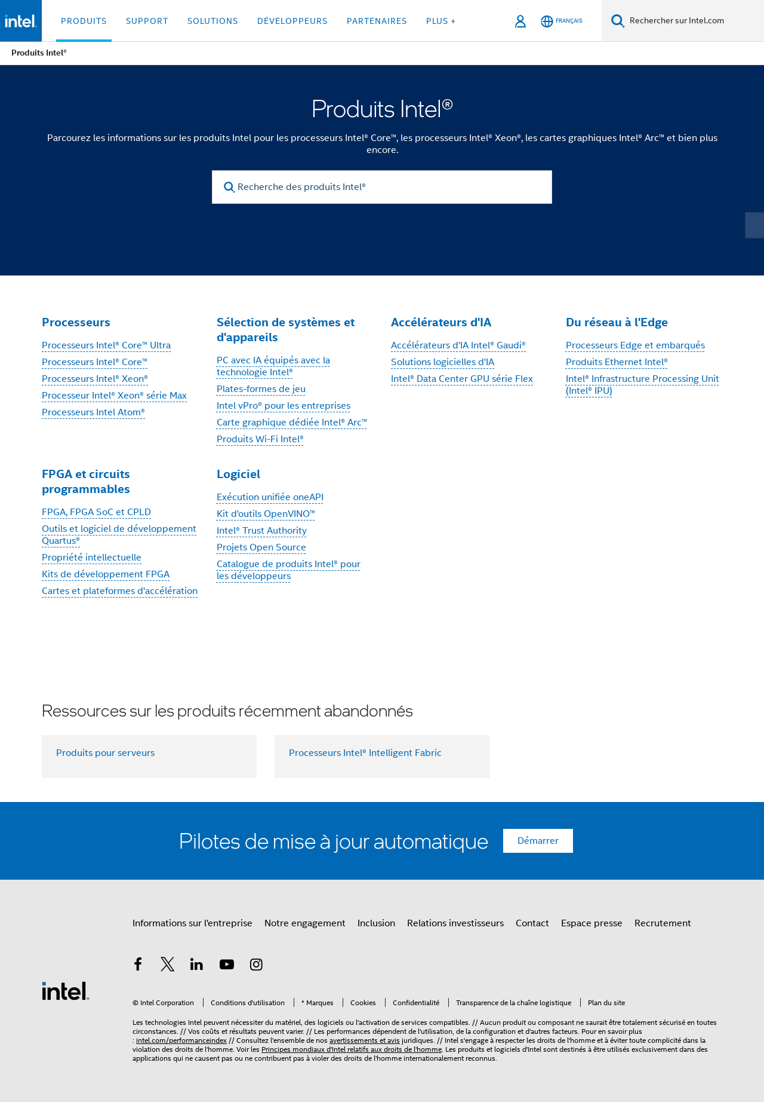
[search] (229, 187)
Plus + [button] (441, 21)
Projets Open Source (261, 547)
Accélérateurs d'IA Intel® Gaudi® (458, 345)
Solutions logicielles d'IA (442, 362)
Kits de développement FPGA (106, 574)
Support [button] (147, 21)
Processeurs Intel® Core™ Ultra (106, 345)
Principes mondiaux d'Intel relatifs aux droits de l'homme (351, 1049)
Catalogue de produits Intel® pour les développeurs (289, 570)
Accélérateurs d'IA (441, 322)
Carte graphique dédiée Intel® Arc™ (292, 422)
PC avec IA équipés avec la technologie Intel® (273, 366)
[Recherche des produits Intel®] (382, 187)
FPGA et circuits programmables (86, 481)
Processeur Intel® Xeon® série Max (114, 396)
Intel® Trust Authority (262, 531)
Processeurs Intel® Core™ (94, 362)
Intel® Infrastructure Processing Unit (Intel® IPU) (642, 385)
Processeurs (76, 322)
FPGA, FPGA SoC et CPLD (96, 512)
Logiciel (238, 474)
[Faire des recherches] (618, 20)
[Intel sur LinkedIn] (197, 966)
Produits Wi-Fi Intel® (260, 439)
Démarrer (538, 841)
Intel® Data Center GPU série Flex (462, 379)
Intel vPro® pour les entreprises (283, 406)
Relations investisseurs (455, 923)
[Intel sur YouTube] (227, 966)
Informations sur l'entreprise (192, 923)
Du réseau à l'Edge (617, 322)
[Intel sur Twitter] (168, 966)
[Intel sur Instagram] (256, 966)
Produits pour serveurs (105, 753)
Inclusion (376, 923)
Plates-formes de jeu (261, 389)
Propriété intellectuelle (91, 558)
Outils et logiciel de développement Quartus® (119, 535)
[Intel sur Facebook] (138, 966)
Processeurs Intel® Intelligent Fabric (365, 753)
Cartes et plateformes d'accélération (120, 591)
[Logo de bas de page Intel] (66, 990)
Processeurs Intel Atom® (93, 412)
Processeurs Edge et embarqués (635, 345)
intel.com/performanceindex (181, 1040)
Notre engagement (305, 923)
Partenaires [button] (377, 21)
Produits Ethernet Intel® (617, 362)
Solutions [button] (212, 21)
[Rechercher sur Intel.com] (694, 21)
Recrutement (662, 923)
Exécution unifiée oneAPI (270, 497)
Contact (532, 923)
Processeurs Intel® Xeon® (95, 379)
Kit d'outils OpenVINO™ (266, 514)
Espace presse (592, 923)
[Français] (562, 21)
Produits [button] (84, 21)
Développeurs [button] (292, 21)
